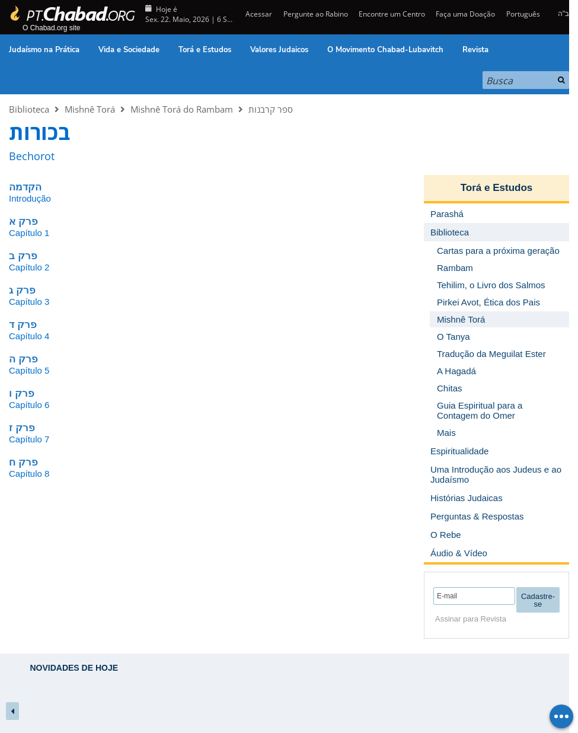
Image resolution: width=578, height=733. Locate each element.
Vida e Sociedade (128, 49)
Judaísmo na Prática (44, 49)
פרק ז (22, 428)
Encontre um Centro (392, 14)
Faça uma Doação (465, 14)
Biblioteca (29, 109)
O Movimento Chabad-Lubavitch (385, 49)
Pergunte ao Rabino (315, 14)
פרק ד (23, 324)
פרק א (23, 221)
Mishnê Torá (90, 109)
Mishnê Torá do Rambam (181, 109)
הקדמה (25, 187)
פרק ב (23, 256)
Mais (446, 433)
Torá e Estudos (204, 49)
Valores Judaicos (279, 49)
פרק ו (21, 393)
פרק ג (22, 290)
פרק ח (23, 462)
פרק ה (23, 359)
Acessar (258, 14)
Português (523, 14)
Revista (475, 49)
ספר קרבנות (270, 109)
